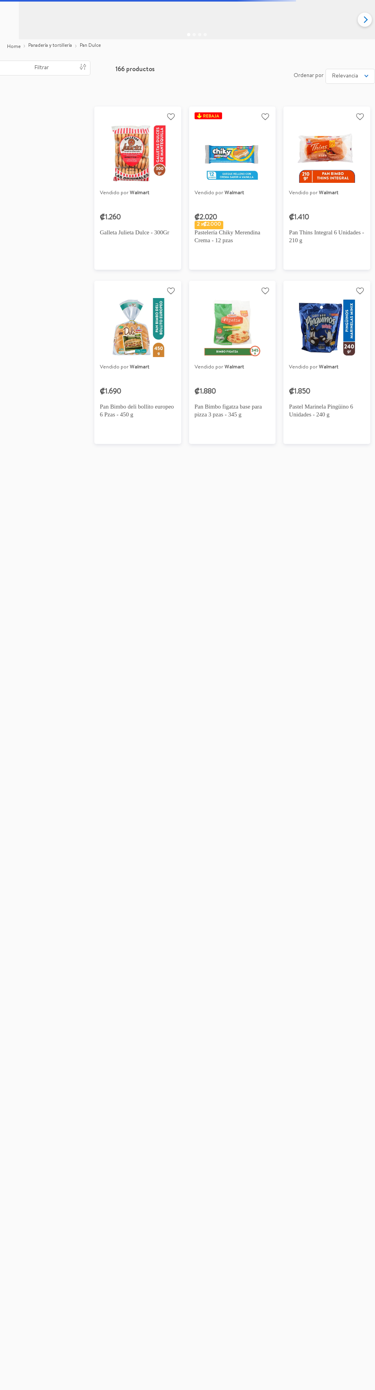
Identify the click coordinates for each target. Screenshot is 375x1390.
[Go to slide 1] (188, 34)
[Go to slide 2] (194, 34)
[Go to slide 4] (205, 34)
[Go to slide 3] (199, 34)
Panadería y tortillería (50, 46)
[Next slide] (365, 20)
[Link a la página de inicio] (13, 47)
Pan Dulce (90, 46)
